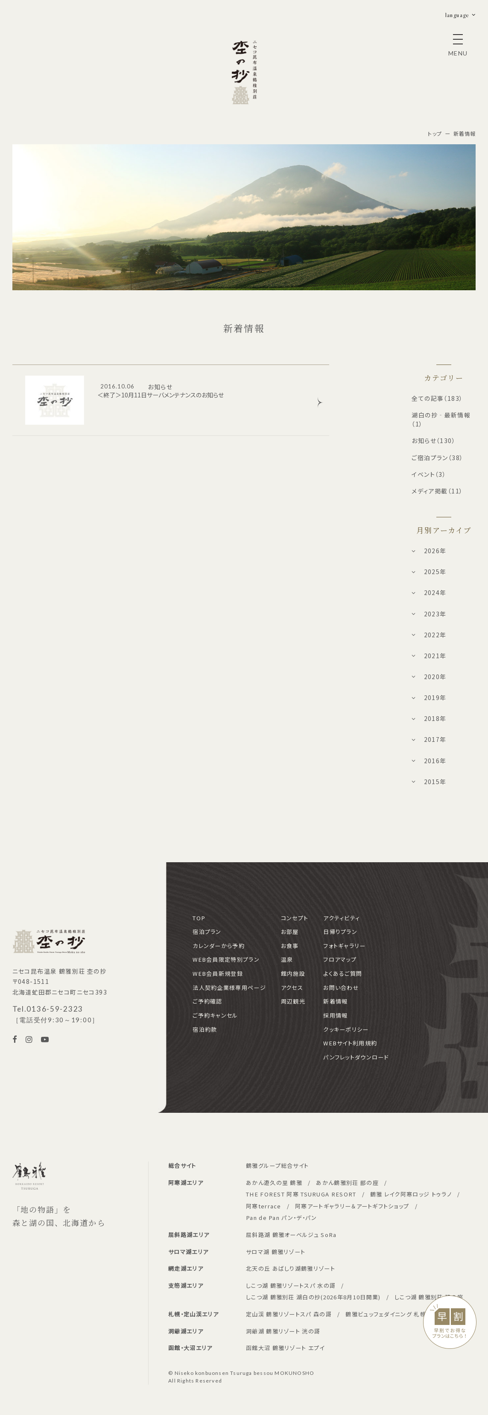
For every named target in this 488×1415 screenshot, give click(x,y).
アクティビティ (341, 918)
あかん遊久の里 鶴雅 (274, 1183)
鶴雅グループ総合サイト (277, 1165)
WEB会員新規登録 (218, 973)
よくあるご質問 (342, 973)
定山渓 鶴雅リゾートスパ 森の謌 (289, 1314)
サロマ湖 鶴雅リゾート (275, 1252)
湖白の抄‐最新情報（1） (441, 419)
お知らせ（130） (434, 440)
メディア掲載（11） (437, 491)
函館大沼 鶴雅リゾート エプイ (285, 1348)
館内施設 (293, 973)
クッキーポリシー (345, 1029)
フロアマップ (340, 959)
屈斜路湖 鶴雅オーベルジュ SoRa (291, 1235)
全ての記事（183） (437, 398)
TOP (199, 918)
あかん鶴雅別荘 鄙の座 (347, 1183)
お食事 (290, 946)
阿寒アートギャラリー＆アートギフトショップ (352, 1206)
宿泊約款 (205, 1029)
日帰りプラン (340, 932)
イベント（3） (429, 474)
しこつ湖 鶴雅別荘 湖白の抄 (313, 1297)
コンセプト (295, 918)
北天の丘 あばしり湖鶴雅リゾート (290, 1268)
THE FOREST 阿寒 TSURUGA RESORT (301, 1194)
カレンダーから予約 (219, 946)
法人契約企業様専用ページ (229, 987)
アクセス (292, 987)
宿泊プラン (207, 932)
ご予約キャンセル (215, 1015)
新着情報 (335, 1001)
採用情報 (335, 1015)
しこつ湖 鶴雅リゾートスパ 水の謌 (291, 1285)
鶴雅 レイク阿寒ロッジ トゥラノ (411, 1194)
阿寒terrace (263, 1206)
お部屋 (290, 932)
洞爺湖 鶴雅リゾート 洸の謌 (283, 1331)
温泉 (287, 959)
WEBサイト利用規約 (350, 1043)
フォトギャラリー (344, 946)
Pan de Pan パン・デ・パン (281, 1218)
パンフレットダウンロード (356, 1057)
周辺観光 (293, 1001)
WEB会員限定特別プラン (226, 959)
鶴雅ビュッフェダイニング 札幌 (385, 1314)
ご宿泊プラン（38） (437, 457)
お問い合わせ (341, 987)
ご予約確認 (207, 1001)
